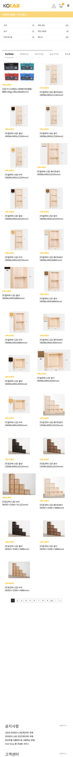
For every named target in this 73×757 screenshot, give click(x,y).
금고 (19, 31)
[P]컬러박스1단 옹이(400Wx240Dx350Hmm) (48, 379)
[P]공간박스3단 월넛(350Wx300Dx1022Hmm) (16, 465)
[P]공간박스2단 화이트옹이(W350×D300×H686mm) (52, 506)
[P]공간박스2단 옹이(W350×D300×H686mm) (52, 547)
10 (51, 600)
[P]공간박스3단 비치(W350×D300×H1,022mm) (15, 503)
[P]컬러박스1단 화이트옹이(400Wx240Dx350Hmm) (51, 341)
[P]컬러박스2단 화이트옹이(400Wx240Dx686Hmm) (51, 258)
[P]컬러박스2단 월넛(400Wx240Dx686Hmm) (13, 297)
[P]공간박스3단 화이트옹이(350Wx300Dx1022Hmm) (51, 424)
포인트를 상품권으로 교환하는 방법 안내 (22, 740)
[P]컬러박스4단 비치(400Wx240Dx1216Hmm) (16, 176)
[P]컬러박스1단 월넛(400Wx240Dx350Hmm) (16, 382)
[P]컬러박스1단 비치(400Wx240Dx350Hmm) (16, 424)
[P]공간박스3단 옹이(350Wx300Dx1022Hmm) (51, 465)
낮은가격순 (39, 54)
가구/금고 (22, 14)
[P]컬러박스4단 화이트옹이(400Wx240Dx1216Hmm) (51, 93)
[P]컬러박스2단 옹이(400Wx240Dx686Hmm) (51, 300)
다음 (56, 600)
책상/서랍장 (53, 31)
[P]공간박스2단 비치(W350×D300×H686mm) (17, 589)
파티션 (53, 37)
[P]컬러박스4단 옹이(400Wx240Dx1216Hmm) (51, 135)
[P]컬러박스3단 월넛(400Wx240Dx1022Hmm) (16, 217)
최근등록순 (9, 54)
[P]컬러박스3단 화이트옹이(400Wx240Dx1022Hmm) (48, 173)
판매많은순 (24, 54)
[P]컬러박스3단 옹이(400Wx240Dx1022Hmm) (51, 217)
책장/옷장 (53, 25)
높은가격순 (54, 54)
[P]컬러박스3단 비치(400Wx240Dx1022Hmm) (16, 258)
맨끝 (60, 600)
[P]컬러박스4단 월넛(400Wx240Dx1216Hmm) (16, 135)
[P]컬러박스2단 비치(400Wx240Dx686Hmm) (16, 341)
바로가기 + (63, 725)
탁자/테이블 (19, 37)
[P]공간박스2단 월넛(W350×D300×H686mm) (17, 547)
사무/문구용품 (9, 14)
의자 (19, 25)
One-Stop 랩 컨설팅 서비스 (17, 743)
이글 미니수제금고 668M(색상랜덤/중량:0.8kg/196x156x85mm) (17, 90)
